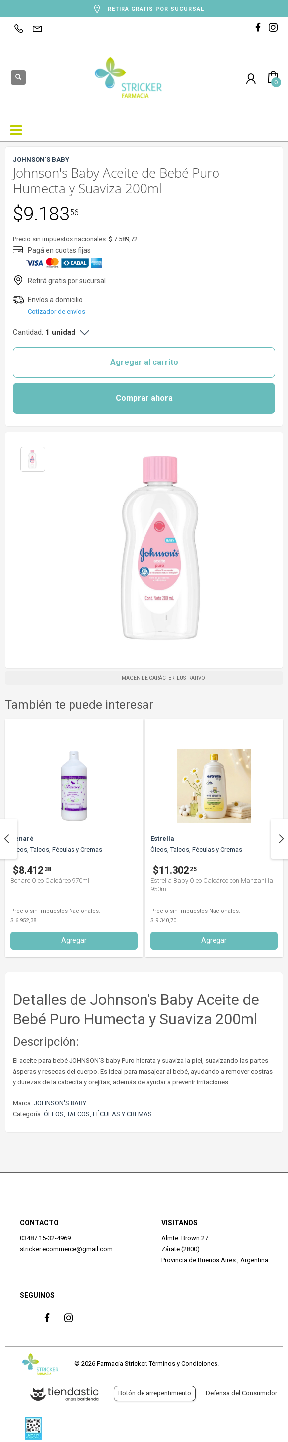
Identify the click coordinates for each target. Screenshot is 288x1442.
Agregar (183, 940)
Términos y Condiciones (183, 1363)
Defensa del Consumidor (241, 1393)
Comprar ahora (144, 398)
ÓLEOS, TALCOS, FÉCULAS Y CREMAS (98, 1114)
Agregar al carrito (144, 362)
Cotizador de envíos (56, 311)
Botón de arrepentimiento (154, 1393)
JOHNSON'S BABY (60, 1103)
